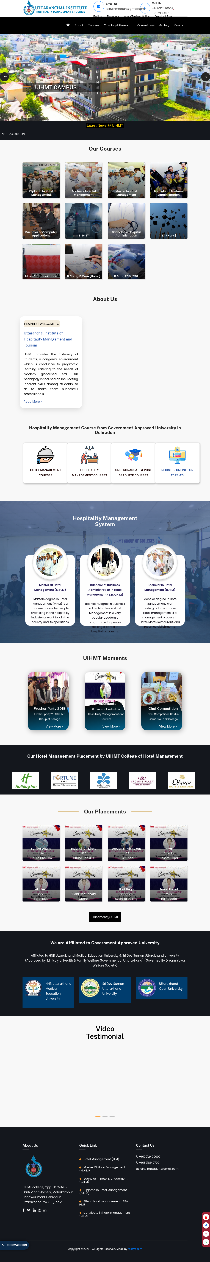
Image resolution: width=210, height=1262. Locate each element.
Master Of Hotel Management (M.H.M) (102, 1169)
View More (53, 726)
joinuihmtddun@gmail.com (125, 9)
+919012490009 (162, 8)
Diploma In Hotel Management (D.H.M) (103, 1191)
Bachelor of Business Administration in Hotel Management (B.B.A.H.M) (105, 590)
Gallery (164, 25)
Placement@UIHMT (105, 917)
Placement (113, 16)
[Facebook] (206, 1225)
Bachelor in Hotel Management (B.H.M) (103, 1180)
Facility (97, 16)
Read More (32, 401)
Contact (180, 25)
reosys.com (135, 1249)
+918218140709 (162, 13)
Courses (93, 25)
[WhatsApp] (206, 1242)
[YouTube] (206, 1217)
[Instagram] (206, 1234)
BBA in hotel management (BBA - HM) (104, 1203)
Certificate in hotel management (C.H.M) (104, 1214)
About (79, 25)
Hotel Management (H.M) (99, 1159)
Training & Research (118, 25)
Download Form (163, 16)
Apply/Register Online (137, 16)
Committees (146, 25)
